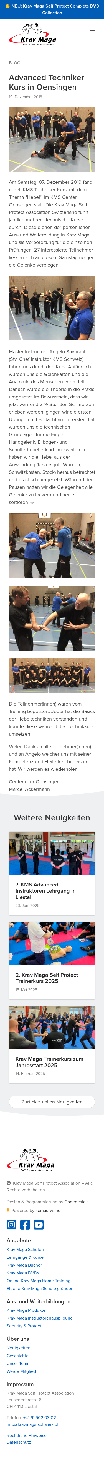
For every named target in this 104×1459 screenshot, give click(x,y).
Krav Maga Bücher (24, 1265)
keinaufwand (47, 1210)
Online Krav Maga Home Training (38, 1281)
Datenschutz (19, 1442)
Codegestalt (76, 1202)
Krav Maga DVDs (23, 1273)
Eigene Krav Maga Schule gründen (40, 1288)
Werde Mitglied (21, 1371)
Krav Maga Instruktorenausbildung (40, 1318)
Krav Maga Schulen (25, 1249)
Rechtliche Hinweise (27, 1435)
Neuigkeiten (19, 1348)
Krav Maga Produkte (26, 1310)
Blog (14, 63)
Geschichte (18, 1356)
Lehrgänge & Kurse (25, 1257)
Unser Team (18, 1363)
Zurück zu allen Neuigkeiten (52, 1102)
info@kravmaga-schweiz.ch (33, 1424)
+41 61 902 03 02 (39, 1418)
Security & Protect (24, 1326)
